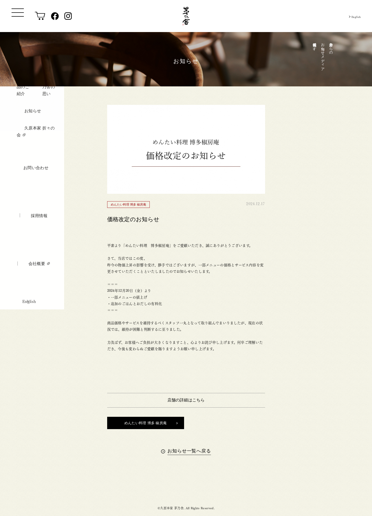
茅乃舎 (186, 485)
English (354, 16)
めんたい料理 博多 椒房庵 (151, 423)
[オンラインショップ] (40, 16)
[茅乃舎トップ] (186, 16)
